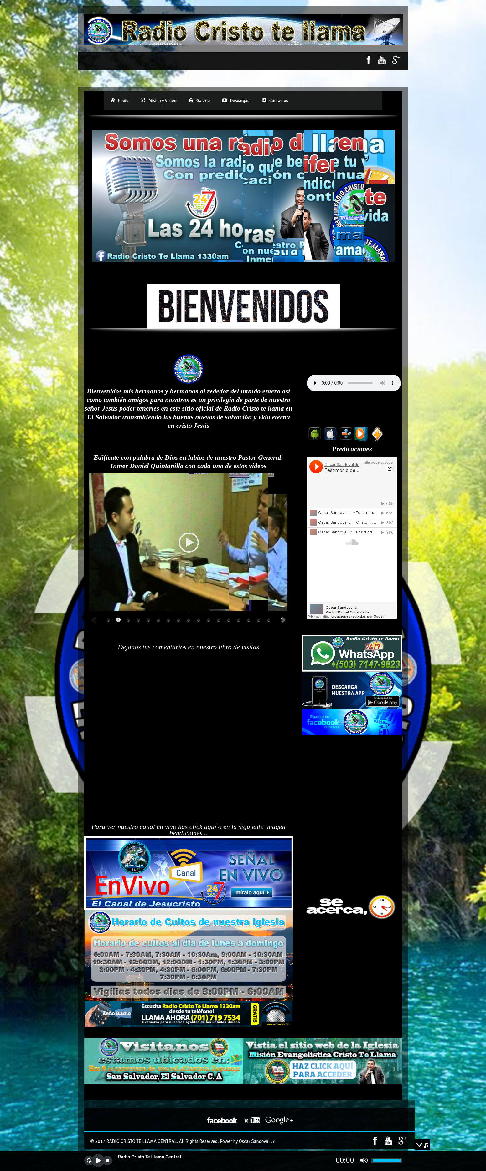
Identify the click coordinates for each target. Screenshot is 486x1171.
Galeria (199, 100)
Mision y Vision (158, 100)
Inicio (119, 100)
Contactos (275, 100)
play (98, 1160)
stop (107, 1160)
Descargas (235, 100)
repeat (89, 1160)
